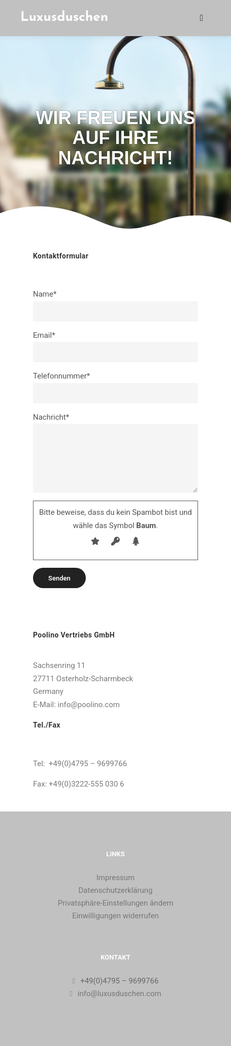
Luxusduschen (64, 17)
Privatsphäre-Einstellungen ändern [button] (116, 903)
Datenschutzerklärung (115, 890)
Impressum (115, 877)
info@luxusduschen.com (115, 993)
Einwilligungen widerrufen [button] (115, 915)
